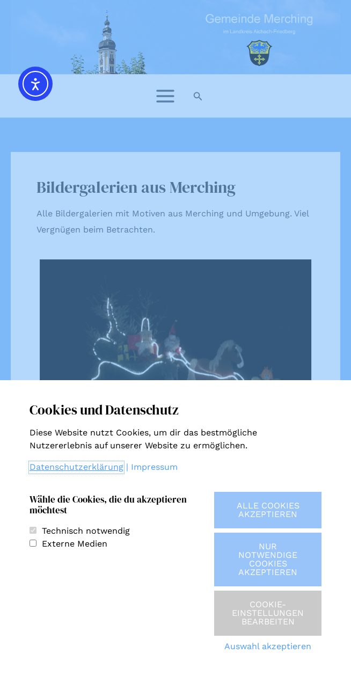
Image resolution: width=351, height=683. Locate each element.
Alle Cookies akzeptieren (268, 509)
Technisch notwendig (86, 531)
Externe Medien (74, 544)
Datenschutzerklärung (76, 467)
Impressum (154, 467)
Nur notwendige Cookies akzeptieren (267, 559)
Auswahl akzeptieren (267, 646)
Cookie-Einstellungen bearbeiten (268, 613)
